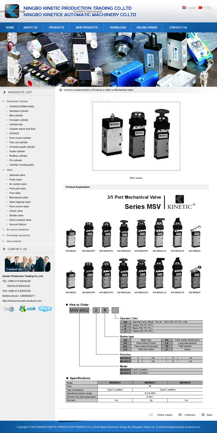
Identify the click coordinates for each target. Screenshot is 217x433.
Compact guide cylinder (22, 146)
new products (14, 241)
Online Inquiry (164, 415)
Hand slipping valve (20, 202)
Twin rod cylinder (18, 142)
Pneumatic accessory (18, 235)
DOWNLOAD (118, 27)
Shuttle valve (16, 215)
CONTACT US (178, 27)
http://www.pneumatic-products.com (21, 300)
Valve (10, 170)
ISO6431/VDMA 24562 (21, 106)
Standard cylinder (19, 111)
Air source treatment (18, 229)
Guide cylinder (17, 151)
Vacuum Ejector (18, 224)
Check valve (16, 211)
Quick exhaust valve (20, 220)
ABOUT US (30, 27)
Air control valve (18, 184)
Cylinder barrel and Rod (22, 129)
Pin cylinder (15, 160)
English (192, 7)
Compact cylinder (18, 120)
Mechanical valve (18, 197)
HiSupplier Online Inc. (143, 427)
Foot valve (15, 193)
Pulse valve (15, 179)
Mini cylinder (16, 115)
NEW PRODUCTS (87, 27)
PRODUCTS (56, 27)
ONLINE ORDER (146, 27)
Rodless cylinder (18, 155)
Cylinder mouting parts (21, 164)
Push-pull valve (17, 188)
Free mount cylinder (20, 137)
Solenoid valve (17, 175)
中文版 (207, 7)
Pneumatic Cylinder (17, 101)
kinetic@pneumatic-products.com (182, 427)
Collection (190, 415)
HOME (10, 27)
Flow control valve (19, 206)
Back (209, 415)
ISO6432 (14, 133)
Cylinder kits (16, 124)
